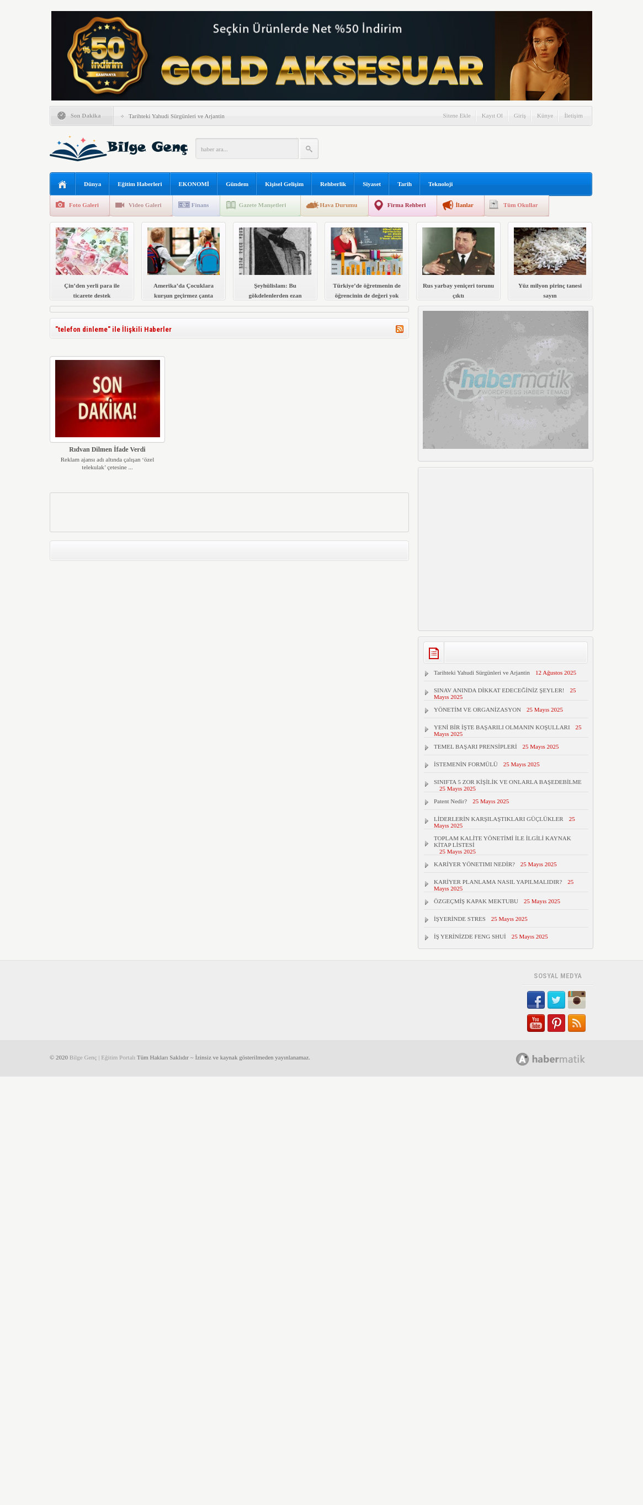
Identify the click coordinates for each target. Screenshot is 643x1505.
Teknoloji (440, 184)
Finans (200, 205)
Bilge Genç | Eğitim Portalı (103, 1057)
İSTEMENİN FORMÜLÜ (466, 764)
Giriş (520, 115)
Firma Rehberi (406, 205)
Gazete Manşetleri (262, 205)
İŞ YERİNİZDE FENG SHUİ (470, 936)
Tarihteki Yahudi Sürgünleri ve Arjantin (177, 116)
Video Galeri (145, 205)
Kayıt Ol (492, 115)
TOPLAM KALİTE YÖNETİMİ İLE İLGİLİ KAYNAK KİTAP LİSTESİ (502, 841)
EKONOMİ (194, 184)
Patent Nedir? (450, 801)
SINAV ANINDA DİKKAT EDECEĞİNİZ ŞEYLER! (499, 690)
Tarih (404, 184)
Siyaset (372, 184)
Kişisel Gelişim (284, 184)
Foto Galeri (84, 205)
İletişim (573, 115)
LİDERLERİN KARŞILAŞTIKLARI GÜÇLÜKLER (499, 818)
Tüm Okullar (520, 205)
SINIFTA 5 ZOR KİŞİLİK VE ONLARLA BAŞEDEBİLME (508, 781)
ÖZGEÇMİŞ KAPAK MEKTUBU (476, 901)
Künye (545, 115)
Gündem (237, 184)
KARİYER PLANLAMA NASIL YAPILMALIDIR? (498, 881)
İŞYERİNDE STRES (460, 918)
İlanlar (465, 205)
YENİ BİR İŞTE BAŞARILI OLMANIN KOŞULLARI (502, 727)
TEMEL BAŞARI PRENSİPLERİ (475, 746)
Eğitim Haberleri (140, 184)
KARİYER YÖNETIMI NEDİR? (474, 864)
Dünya (92, 184)
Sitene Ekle (456, 115)
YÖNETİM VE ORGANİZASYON (477, 709)
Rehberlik (333, 184)
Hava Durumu (338, 205)
